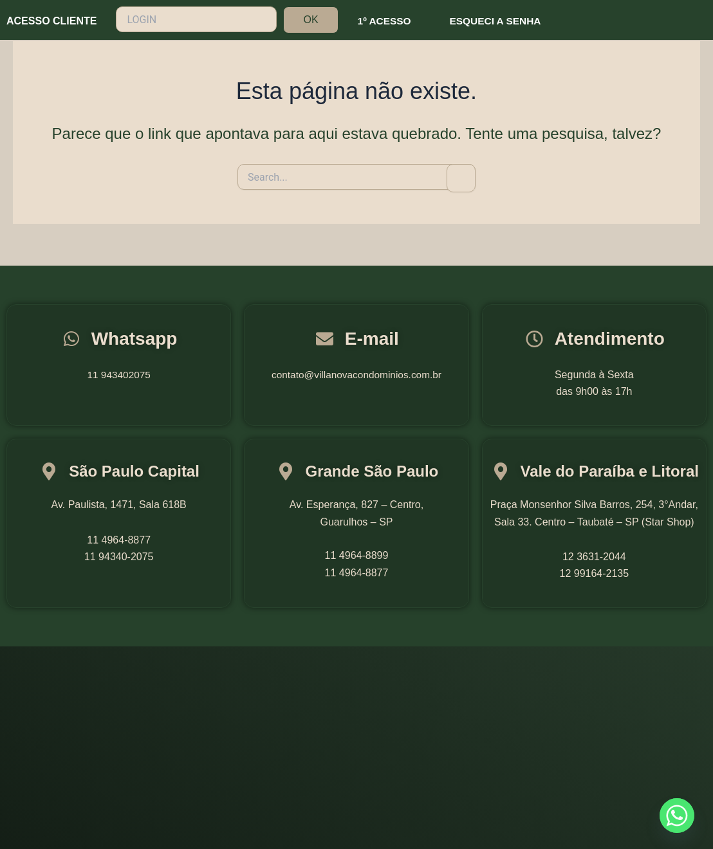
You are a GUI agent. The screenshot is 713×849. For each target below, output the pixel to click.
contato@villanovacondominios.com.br (356, 374)
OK (310, 19)
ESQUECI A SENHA (499, 20)
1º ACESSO (385, 20)
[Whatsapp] (677, 815)
